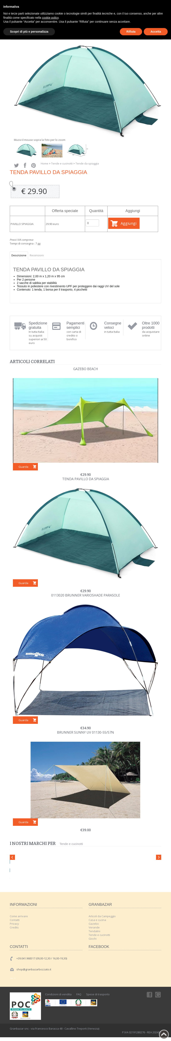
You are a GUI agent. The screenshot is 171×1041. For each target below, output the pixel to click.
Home (44, 163)
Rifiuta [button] (131, 31)
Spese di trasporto (98, 994)
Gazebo (94, 924)
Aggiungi (128, 223)
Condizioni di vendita (58, 994)
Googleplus (158, 994)
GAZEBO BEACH (85, 369)
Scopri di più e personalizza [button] (29, 31)
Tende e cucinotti (62, 163)
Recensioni (37, 255)
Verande (94, 927)
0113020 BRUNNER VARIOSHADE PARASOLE (85, 595)
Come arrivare (19, 916)
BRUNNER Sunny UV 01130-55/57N (85, 732)
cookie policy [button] (50, 17)
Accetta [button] (155, 31)
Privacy (14, 924)
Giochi (93, 938)
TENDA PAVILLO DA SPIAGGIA (85, 479)
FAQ (78, 994)
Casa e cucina (97, 920)
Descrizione (18, 255)
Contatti (15, 920)
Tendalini (94, 931)
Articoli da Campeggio (102, 916)
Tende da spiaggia (87, 163)
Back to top (164, 1035)
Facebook (149, 994)
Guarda (23, 467)
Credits (14, 927)
